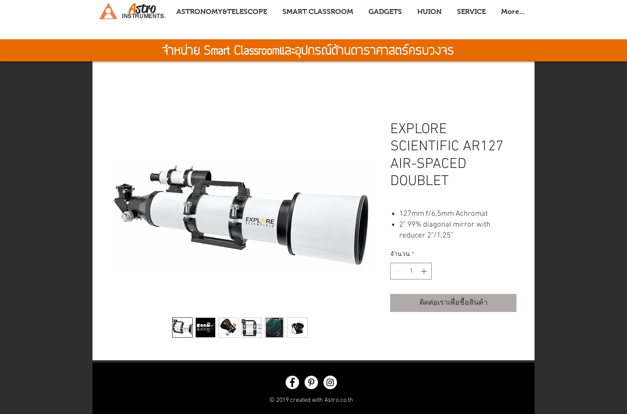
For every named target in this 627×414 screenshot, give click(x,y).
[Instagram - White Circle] (330, 382)
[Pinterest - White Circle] (311, 382)
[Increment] (424, 271)
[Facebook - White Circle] (292, 382)
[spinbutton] (411, 271)
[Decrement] (397, 271)
